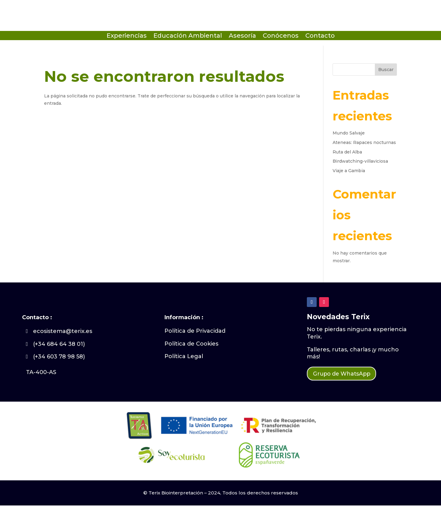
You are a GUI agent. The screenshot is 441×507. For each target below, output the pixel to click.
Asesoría (242, 36)
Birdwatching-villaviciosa (360, 161)
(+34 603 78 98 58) (59, 356)
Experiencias (127, 36)
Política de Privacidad (194, 330)
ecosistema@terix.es (62, 331)
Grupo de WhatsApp (346, 374)
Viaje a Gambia (349, 170)
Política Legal (183, 356)
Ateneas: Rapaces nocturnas (364, 142)
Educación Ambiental (187, 36)
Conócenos (281, 36)
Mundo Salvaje (349, 133)
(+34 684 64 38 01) (59, 344)
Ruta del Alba (347, 152)
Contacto (320, 36)
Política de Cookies (191, 343)
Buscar (386, 69)
